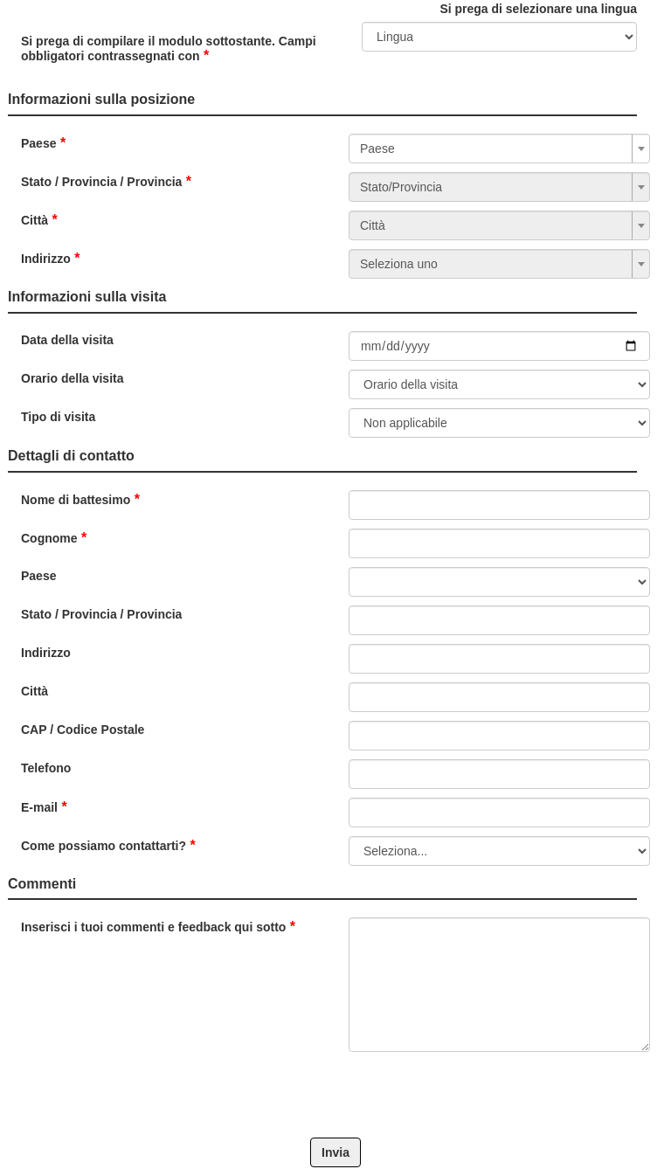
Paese (38, 143)
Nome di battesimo (75, 500)
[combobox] (499, 148)
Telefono (46, 768)
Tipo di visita (58, 417)
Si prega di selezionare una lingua (538, 9)
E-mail (39, 807)
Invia (335, 1152)
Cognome (49, 538)
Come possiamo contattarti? (103, 846)
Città (34, 220)
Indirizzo (46, 259)
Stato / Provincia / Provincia (101, 182)
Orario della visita (72, 378)
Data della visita (67, 340)
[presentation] (372, 1095)
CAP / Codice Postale (82, 730)
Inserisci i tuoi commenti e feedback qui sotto (153, 927)
